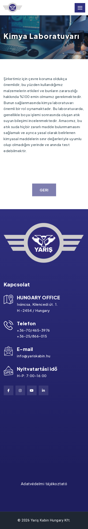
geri (44, 192)
